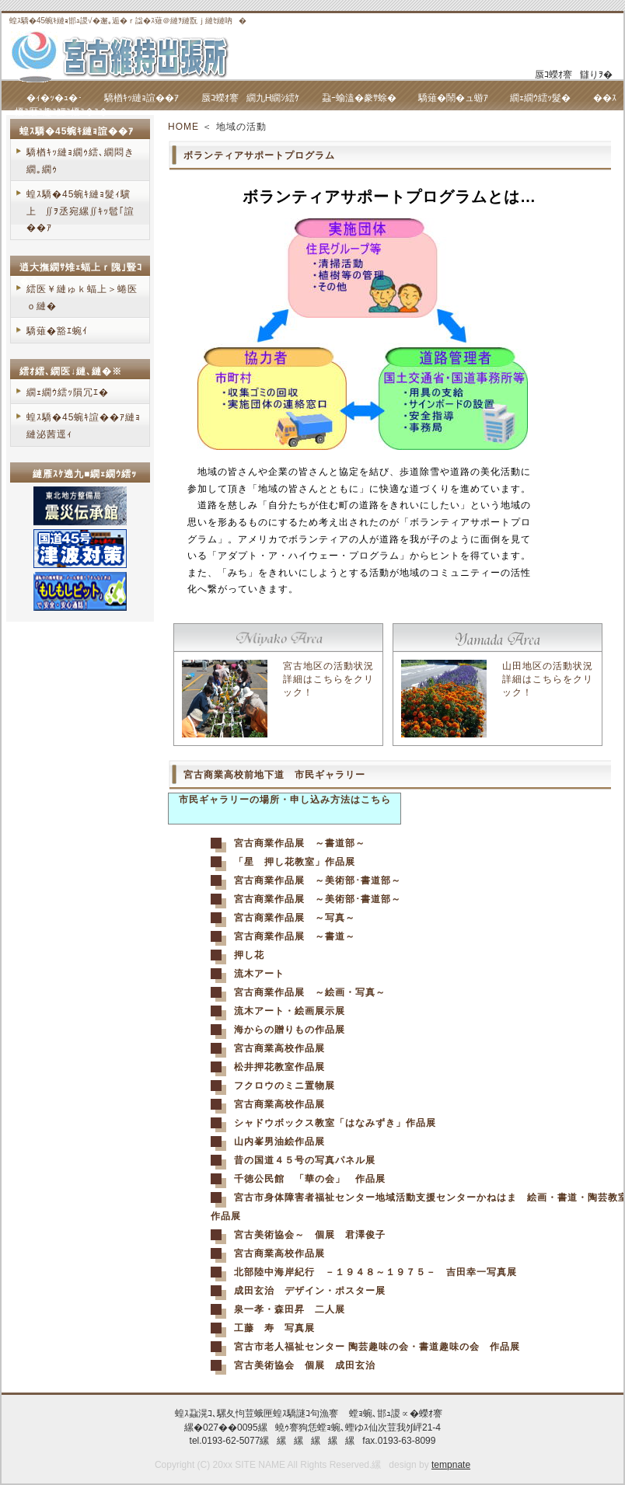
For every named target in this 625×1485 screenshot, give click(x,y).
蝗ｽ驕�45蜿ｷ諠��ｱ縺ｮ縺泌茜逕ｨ (83, 426)
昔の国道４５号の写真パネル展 (304, 1160)
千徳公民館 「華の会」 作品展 (310, 1178)
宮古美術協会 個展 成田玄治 (304, 1365)
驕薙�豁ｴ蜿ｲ (57, 331)
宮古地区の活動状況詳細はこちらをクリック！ (328, 679)
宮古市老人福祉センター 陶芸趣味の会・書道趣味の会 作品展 (377, 1346)
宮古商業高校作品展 (279, 1048)
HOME (183, 126)
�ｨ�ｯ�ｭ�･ (54, 97)
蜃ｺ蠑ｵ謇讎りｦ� (574, 74)
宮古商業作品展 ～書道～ (294, 936)
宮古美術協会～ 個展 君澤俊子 (310, 1234)
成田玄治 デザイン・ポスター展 (310, 1290)
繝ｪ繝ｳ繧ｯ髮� (540, 97)
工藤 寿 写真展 (274, 1328)
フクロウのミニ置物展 (284, 1085)
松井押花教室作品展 (279, 1066)
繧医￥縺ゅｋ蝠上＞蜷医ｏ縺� (82, 298)
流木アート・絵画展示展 (289, 1011)
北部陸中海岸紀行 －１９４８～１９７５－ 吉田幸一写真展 (375, 1272)
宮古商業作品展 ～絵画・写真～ (310, 992)
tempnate (450, 1464)
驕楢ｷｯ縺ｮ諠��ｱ (141, 97)
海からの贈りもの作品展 (289, 1029)
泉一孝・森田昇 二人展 (289, 1309)
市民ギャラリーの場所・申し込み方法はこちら (285, 799)
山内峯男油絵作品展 (279, 1141)
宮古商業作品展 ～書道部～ (299, 843)
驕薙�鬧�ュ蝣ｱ (453, 97)
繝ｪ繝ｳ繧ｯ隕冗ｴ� (67, 392)
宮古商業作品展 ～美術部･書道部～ (317, 880)
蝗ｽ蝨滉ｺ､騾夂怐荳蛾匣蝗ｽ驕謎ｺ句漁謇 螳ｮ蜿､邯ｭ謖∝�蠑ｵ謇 (312, 1413)
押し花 (249, 955)
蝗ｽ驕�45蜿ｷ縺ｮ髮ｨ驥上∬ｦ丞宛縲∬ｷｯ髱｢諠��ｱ (80, 211)
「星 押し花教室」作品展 (294, 861)
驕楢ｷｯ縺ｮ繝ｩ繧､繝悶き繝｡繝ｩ (80, 161)
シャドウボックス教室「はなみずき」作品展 (335, 1122)
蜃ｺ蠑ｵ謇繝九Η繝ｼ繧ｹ (250, 97)
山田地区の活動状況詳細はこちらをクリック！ (547, 679)
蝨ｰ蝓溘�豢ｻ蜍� (359, 97)
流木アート (259, 973)
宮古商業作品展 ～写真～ (294, 917)
